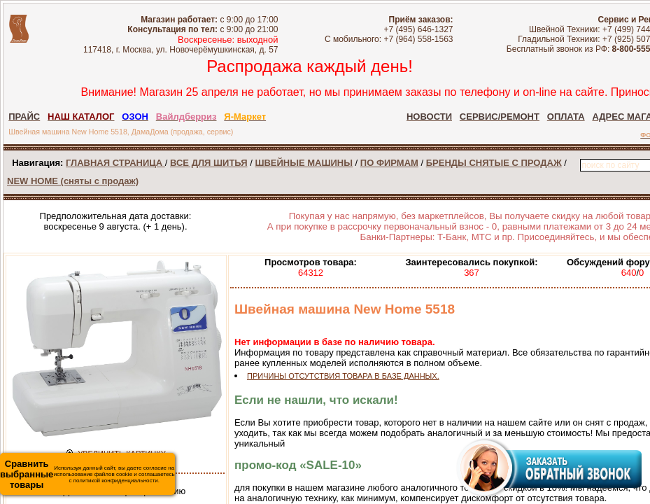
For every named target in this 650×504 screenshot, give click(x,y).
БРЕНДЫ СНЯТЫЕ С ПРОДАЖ (494, 163)
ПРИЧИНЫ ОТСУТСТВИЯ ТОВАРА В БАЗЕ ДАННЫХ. (343, 376)
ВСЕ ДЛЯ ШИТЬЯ (208, 163)
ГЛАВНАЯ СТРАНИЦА (115, 163)
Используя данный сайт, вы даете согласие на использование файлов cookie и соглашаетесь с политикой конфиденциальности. (87, 474)
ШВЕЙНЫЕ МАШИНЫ (304, 163)
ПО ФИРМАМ (389, 163)
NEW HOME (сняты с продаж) (73, 181)
